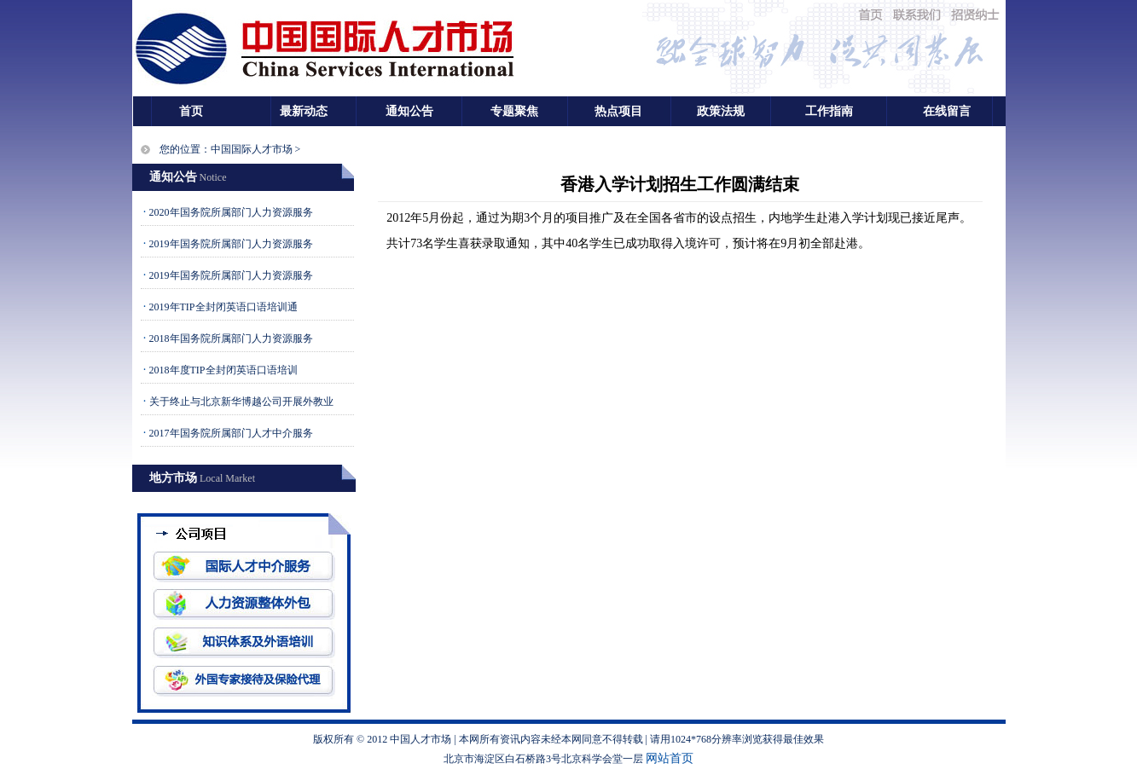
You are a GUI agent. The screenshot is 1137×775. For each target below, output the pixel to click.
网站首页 (669, 758)
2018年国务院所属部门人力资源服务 (231, 338)
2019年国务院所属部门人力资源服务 (231, 244)
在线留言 (947, 111)
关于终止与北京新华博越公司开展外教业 (241, 402)
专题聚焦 (514, 111)
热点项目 (618, 111)
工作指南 (829, 111)
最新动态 (304, 111)
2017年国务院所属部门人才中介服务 (231, 433)
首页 (191, 111)
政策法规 (721, 111)
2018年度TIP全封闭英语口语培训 (223, 370)
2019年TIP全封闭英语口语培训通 (223, 307)
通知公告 (409, 111)
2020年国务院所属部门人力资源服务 (231, 212)
